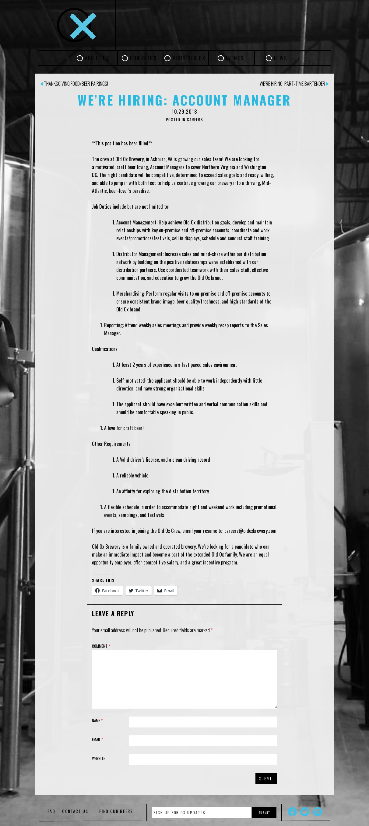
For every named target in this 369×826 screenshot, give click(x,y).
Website (98, 758)
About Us (97, 58)
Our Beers (143, 58)
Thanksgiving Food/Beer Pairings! (74, 83)
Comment (101, 646)
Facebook (292, 811)
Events (235, 58)
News (280, 58)
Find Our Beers (116, 811)
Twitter (304, 811)
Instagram (317, 811)
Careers (195, 119)
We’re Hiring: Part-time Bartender (294, 83)
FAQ (51, 811)
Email (97, 739)
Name (97, 720)
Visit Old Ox (189, 58)
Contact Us (75, 811)
